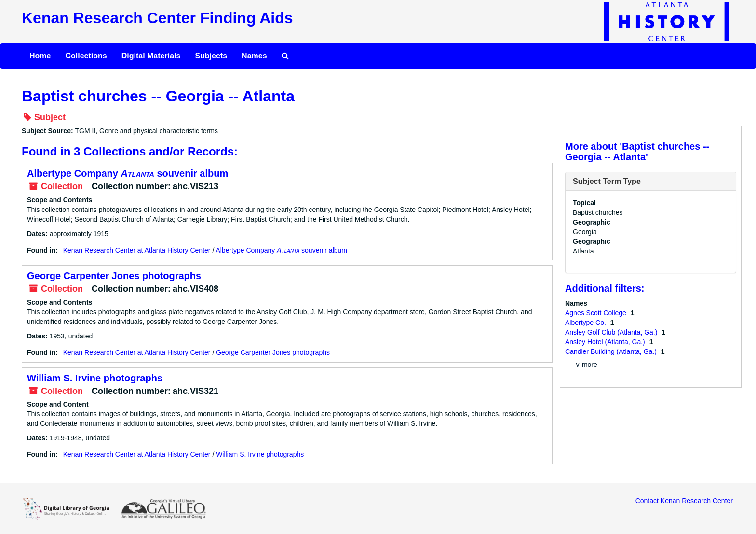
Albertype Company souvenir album (127, 173)
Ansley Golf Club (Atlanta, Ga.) (612, 332)
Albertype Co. (586, 322)
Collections (86, 56)
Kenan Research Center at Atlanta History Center (137, 250)
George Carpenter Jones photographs (114, 275)
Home (40, 56)
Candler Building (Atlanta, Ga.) (612, 351)
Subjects (211, 56)
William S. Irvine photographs (94, 378)
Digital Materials (151, 56)
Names (254, 56)
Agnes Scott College (596, 313)
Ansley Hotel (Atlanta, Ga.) (606, 342)
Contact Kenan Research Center (684, 501)
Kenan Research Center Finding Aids (157, 18)
